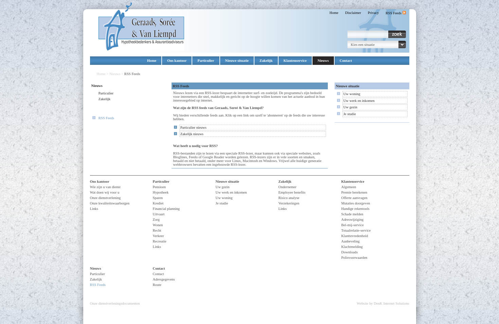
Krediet (158, 203)
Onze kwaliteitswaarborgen (110, 203)
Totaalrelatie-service (356, 230)
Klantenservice (295, 60)
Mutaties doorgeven (355, 203)
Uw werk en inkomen (359, 101)
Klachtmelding (352, 247)
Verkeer (158, 236)
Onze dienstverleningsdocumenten (115, 303)
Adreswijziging (352, 219)
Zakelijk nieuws (191, 134)
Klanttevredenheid (354, 236)
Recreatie (159, 241)
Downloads (349, 252)
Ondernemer (288, 187)
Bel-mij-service (352, 225)
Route (157, 285)
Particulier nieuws (193, 127)
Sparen (158, 198)
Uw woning (351, 94)
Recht (157, 230)
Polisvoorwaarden (354, 257)
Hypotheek (161, 192)
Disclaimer (353, 13)
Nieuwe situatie (237, 60)
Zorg (156, 219)
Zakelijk (266, 60)
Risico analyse (289, 198)
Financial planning (166, 209)
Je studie (349, 114)
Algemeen (348, 187)
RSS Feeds (396, 13)
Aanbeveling (350, 241)
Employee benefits (292, 192)
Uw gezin (350, 107)
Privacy (373, 13)
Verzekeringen (289, 203)
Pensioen (159, 187)
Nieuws (323, 60)
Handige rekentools (355, 209)
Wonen (158, 225)
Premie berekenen (354, 192)
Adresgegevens (164, 279)
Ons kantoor (176, 60)
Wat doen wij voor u (105, 192)
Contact (346, 60)
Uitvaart (159, 214)
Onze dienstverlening (105, 198)
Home (333, 13)
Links (94, 209)
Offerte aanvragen (354, 198)
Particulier (205, 60)
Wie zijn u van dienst (105, 187)
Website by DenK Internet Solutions (383, 303)
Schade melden (352, 214)
